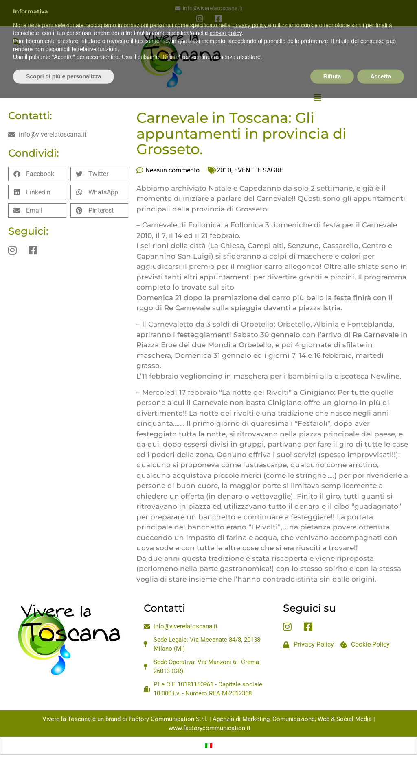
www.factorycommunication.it (209, 728)
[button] (15, 41)
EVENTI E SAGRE (258, 170)
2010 (224, 170)
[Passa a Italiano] (208, 746)
